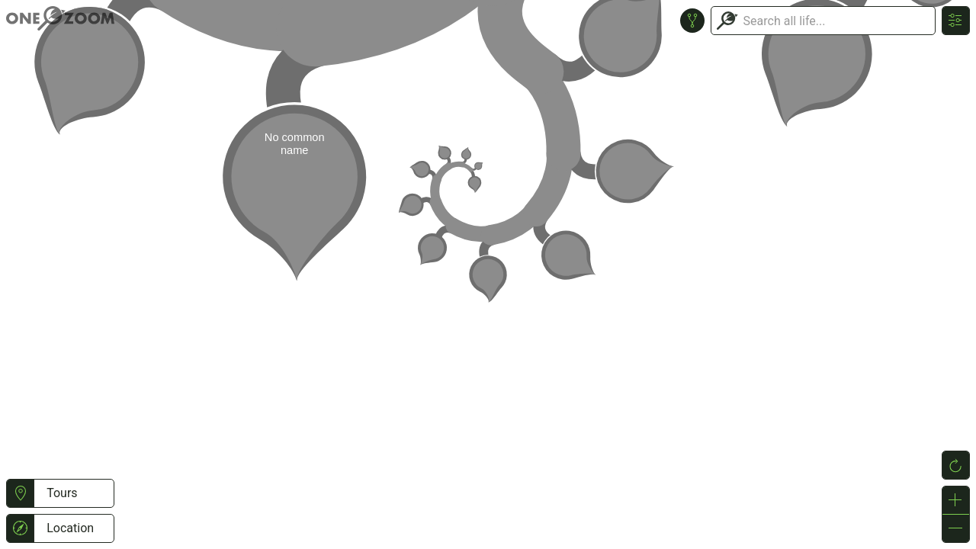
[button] (20, 493)
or (488, 274)
